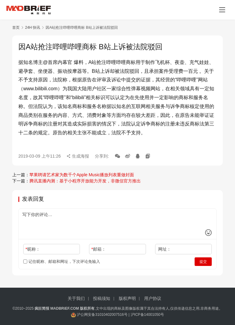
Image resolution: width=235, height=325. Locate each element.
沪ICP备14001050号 (147, 314)
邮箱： (98, 249)
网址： (164, 249)
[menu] (222, 9)
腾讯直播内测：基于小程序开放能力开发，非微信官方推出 (85, 180)
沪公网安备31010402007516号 (102, 314)
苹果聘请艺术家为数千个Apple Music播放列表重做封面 (81, 174)
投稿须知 (101, 298)
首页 (16, 27)
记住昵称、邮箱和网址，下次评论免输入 (61, 261)
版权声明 (127, 298)
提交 (203, 262)
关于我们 (76, 298)
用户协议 (152, 298)
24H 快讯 (32, 27)
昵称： (32, 249)
